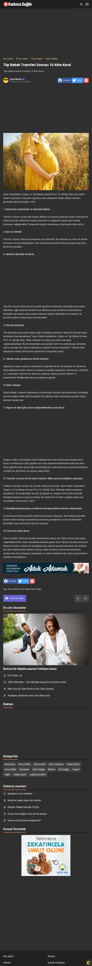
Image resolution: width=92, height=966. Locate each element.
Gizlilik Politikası (56, 962)
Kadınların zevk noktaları (20, 793)
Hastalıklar (24, 769)
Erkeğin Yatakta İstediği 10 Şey (23, 807)
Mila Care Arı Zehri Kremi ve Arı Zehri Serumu (31, 688)
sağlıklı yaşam (20, 774)
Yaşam (76, 769)
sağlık (7, 774)
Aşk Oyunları (39, 764)
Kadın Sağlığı (35, 589)
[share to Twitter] (77, 80)
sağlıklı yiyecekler (38, 774)
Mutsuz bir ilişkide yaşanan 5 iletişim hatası (30, 668)
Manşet (51, 769)
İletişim (51, 956)
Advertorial (10, 764)
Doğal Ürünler (73, 764)
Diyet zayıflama (56, 764)
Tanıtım (6, 962)
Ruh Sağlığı (64, 769)
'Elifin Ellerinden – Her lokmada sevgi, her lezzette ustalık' (37, 682)
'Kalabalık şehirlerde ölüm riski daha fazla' (29, 695)
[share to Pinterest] (86, 80)
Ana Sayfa (8, 956)
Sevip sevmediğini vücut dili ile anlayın (27, 813)
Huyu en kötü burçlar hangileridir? (24, 820)
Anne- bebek (13, 589)
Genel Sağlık (24, 589)
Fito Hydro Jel (15, 675)
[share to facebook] (64, 80)
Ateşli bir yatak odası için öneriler (24, 800)
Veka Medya (17, 79)
